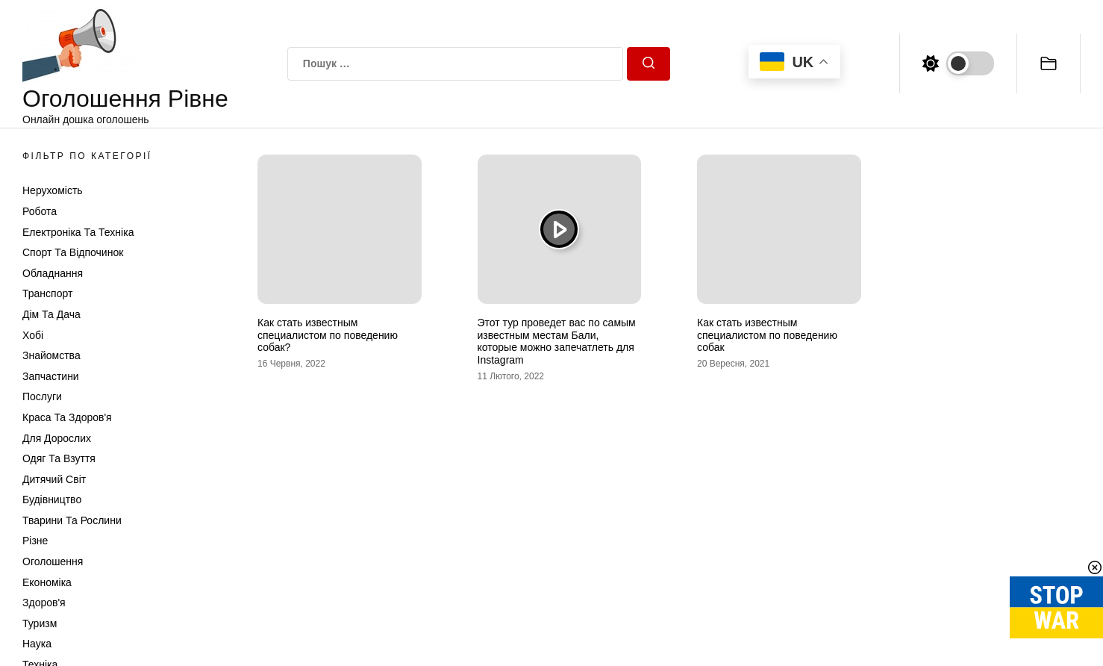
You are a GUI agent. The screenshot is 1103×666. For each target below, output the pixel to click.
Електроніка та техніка (78, 232)
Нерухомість (52, 190)
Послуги (42, 396)
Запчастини (50, 376)
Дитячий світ (54, 479)
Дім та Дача (51, 314)
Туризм (39, 623)
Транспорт (47, 293)
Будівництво (51, 499)
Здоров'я (44, 603)
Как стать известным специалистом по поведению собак (767, 335)
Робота (39, 211)
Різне (35, 541)
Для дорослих (56, 438)
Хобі (32, 335)
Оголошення (52, 561)
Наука (36, 644)
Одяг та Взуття (59, 458)
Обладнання (52, 273)
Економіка (47, 582)
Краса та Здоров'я (67, 417)
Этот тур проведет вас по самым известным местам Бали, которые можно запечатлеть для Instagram (557, 341)
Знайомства (51, 355)
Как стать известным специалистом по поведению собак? (327, 335)
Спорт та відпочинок (72, 252)
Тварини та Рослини (72, 520)
